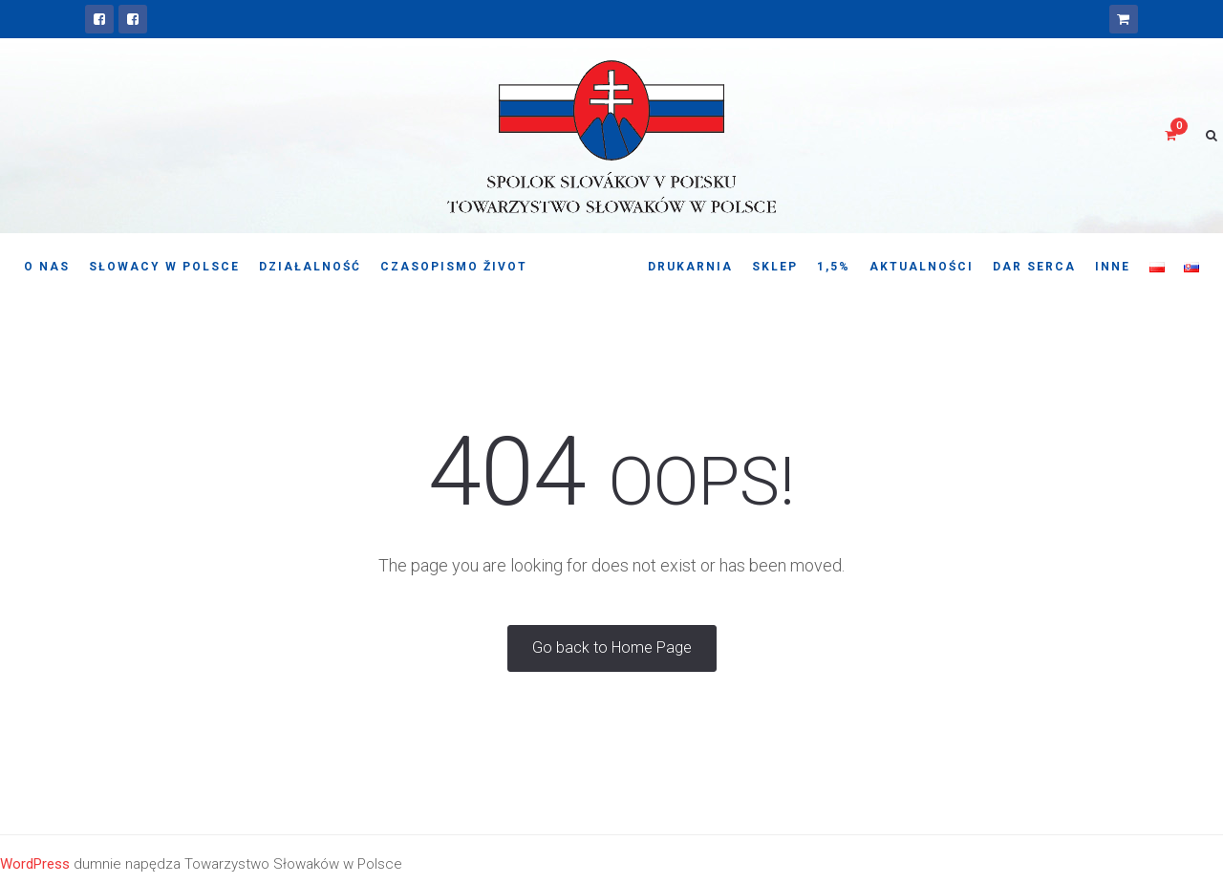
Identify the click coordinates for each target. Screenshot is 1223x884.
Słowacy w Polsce (164, 266)
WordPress (35, 864)
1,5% (833, 266)
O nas (47, 266)
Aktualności (921, 266)
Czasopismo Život (453, 266)
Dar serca (1034, 266)
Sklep (775, 266)
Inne (1112, 266)
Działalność (310, 266)
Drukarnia (690, 266)
